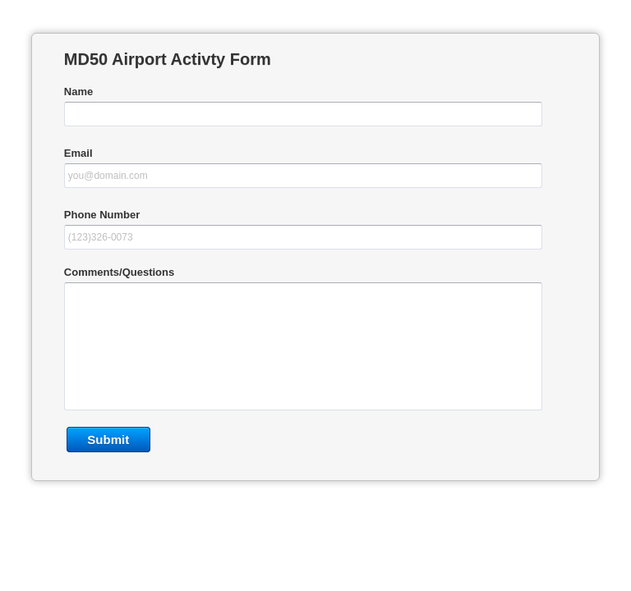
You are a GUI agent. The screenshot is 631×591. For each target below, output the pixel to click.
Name (78, 91)
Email (78, 153)
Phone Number (102, 214)
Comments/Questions (119, 272)
